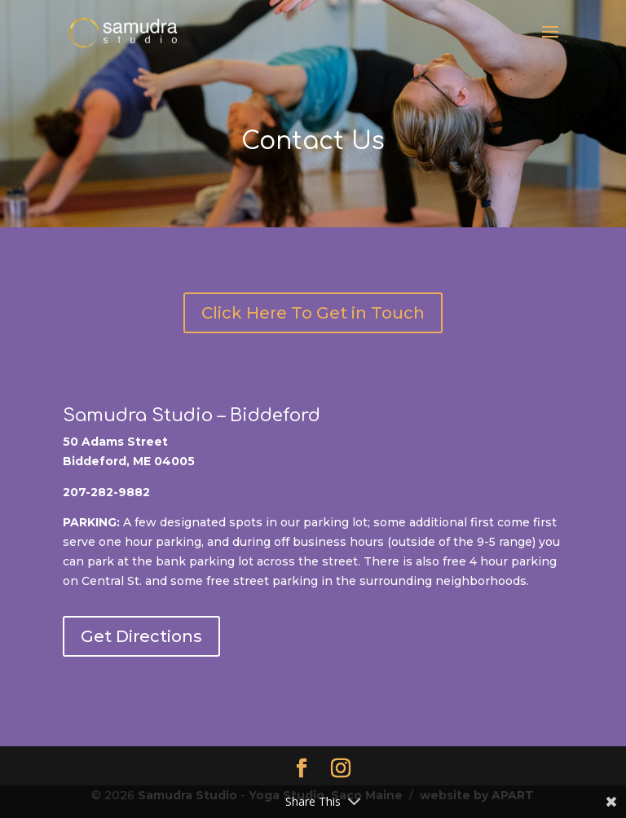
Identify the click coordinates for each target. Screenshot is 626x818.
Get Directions (141, 636)
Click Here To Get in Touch (313, 313)
